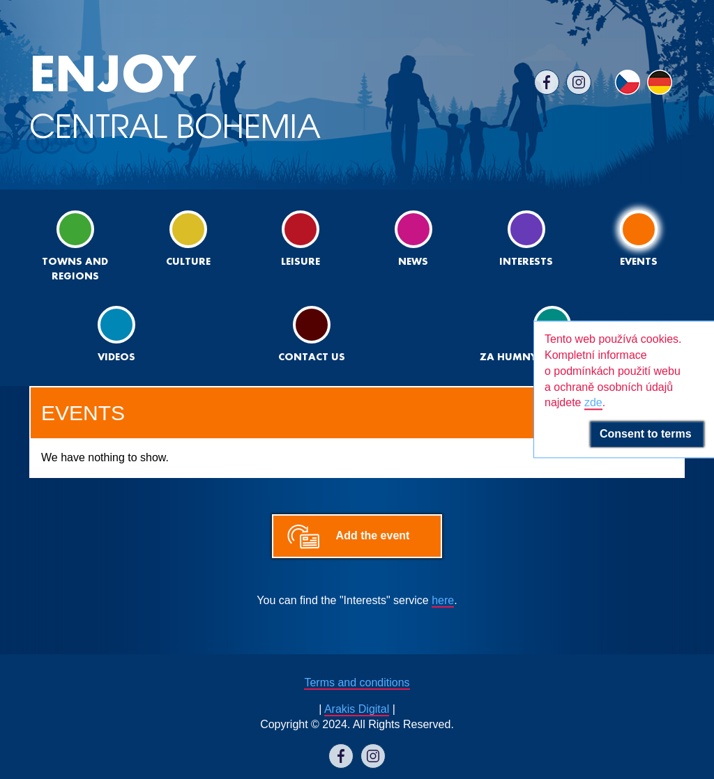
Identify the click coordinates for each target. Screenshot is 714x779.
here (443, 600)
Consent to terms (647, 434)
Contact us (311, 334)
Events (639, 238)
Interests (526, 238)
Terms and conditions (356, 682)
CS (627, 82)
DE (659, 82)
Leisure (300, 238)
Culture (188, 238)
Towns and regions (75, 245)
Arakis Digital (356, 709)
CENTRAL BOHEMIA (175, 97)
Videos (116, 334)
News (413, 238)
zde (593, 403)
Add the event (373, 535)
